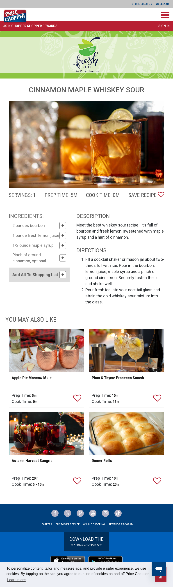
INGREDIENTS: (26, 216)
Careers (46, 524)
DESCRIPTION (93, 216)
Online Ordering (94, 524)
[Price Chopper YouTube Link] (92, 513)
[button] (30, 26)
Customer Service (68, 524)
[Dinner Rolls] (126, 433)
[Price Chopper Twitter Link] (67, 513)
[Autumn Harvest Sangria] (46, 433)
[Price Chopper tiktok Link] (118, 513)
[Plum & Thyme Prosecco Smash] (126, 350)
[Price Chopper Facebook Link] (55, 513)
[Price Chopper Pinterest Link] (80, 513)
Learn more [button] (16, 580)
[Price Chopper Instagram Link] (105, 513)
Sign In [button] (164, 26)
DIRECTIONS (91, 250)
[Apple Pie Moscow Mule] (46, 350)
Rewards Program (121, 524)
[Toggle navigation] (165, 15)
